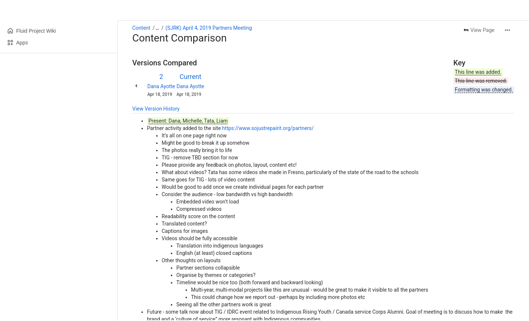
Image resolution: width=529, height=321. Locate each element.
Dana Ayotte (161, 86)
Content (141, 28)
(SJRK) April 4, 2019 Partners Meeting (209, 28)
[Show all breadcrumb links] (157, 28)
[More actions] (507, 30)
